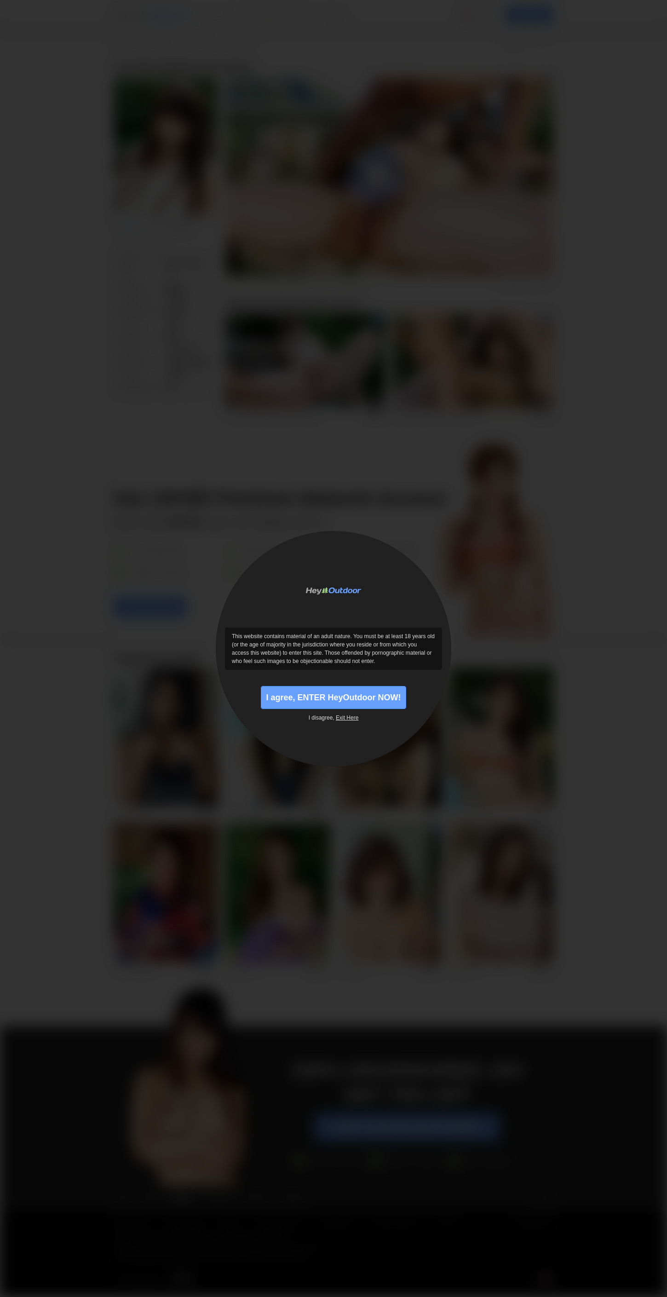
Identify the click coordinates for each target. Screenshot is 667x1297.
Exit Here (347, 718)
